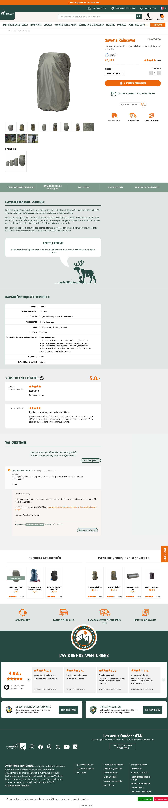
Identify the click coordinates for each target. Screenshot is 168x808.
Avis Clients (84, 187)
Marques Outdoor (139, 764)
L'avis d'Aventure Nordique (21, 187)
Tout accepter (145, 799)
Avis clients (109, 785)
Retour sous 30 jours (151, 120)
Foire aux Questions (113, 768)
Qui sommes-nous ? (85, 764)
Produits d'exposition (140, 783)
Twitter (58, 746)
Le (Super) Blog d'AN (85, 768)
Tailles (108, 69)
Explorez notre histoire (17, 785)
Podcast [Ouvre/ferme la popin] (165, 554)
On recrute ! (81, 772)
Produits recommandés (147, 187)
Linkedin (75, 746)
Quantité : (156, 69)
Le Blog (16, 747)
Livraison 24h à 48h (133, 120)
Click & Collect (110, 777)
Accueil (11, 31)
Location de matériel (113, 781)
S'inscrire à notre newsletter (123, 746)
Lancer (139, 16)
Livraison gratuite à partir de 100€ (84, 2)
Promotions (136, 768)
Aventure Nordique (19, 766)
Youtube (66, 746)
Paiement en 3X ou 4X (114, 120)
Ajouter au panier (135, 83)
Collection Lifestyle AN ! (141, 791)
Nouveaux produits (139, 772)
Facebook (40, 746)
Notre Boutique (111, 772)
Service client (22, 620)
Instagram (32, 746)
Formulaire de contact (114, 764)
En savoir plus (68, 709)
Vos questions (115, 187)
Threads (49, 746)
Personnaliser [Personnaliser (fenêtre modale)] (86, 805)
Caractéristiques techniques (52, 187)
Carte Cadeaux (137, 787)
